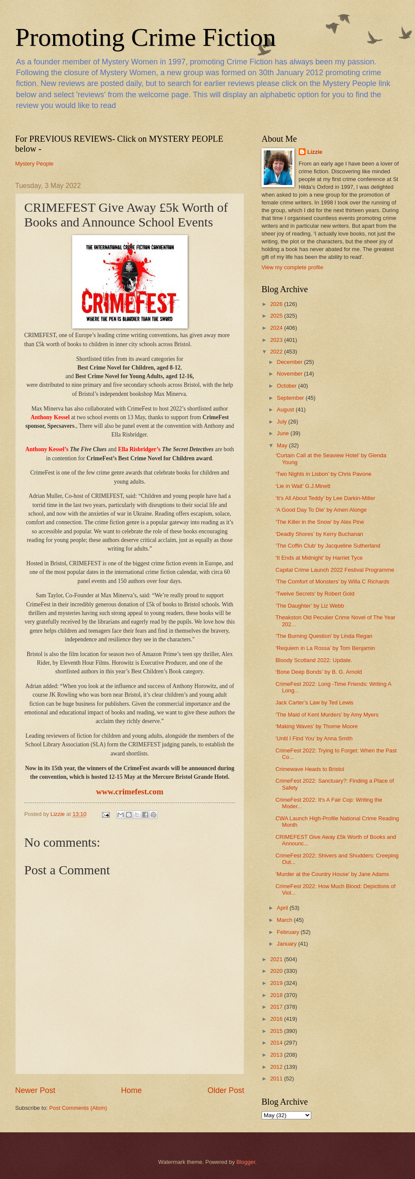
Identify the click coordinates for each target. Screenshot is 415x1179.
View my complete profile (292, 267)
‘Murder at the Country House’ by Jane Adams (332, 874)
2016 (277, 1019)
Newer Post (35, 1090)
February (288, 932)
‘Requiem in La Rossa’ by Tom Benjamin (325, 648)
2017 (277, 1007)
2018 (277, 995)
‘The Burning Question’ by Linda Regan (323, 636)
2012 (277, 1067)
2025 (277, 315)
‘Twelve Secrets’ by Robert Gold (314, 593)
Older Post (226, 1090)
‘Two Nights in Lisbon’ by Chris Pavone (323, 474)
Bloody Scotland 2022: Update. (313, 660)
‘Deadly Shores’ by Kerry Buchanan (319, 534)
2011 (277, 1078)
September (291, 398)
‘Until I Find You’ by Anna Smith (313, 738)
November (290, 373)
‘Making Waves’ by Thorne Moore (316, 726)
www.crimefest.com (129, 791)
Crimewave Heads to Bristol (309, 769)
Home (131, 1090)
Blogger (245, 1162)
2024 (277, 328)
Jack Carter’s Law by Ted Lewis (314, 702)
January (287, 943)
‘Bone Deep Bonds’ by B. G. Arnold (318, 672)
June (283, 433)
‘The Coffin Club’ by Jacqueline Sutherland (327, 545)
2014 (277, 1042)
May (283, 445)
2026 (277, 304)
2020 (277, 971)
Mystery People (34, 163)
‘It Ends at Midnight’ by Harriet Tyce (319, 557)
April (283, 908)
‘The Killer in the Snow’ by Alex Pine (319, 522)
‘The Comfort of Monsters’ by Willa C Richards (332, 581)
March (285, 920)
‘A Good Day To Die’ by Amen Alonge (321, 510)
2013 (277, 1055)
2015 (277, 1031)
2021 (277, 959)
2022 (277, 351)
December (290, 362)
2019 (277, 983)
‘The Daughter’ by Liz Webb (309, 605)
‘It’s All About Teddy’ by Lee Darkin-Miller (325, 498)
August (286, 409)
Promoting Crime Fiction (145, 37)
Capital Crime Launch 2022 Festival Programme (334, 570)
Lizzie (314, 152)
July (282, 421)
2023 (277, 340)
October (287, 385)
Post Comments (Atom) (78, 1108)
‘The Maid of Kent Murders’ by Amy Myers (327, 714)
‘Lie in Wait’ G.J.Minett (302, 486)
